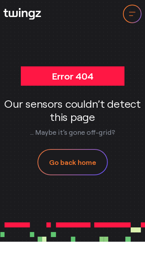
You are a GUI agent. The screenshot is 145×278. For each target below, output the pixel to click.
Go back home (72, 162)
